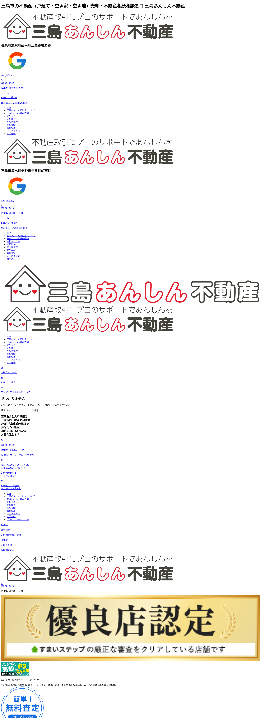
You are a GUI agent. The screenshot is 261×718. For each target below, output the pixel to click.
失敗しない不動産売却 (18, 113)
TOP (9, 107)
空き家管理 (12, 122)
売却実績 (11, 125)
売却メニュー (13, 116)
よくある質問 (13, 130)
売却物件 (11, 119)
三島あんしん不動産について (21, 110)
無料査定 (11, 128)
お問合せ (11, 133)
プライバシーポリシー (18, 519)
